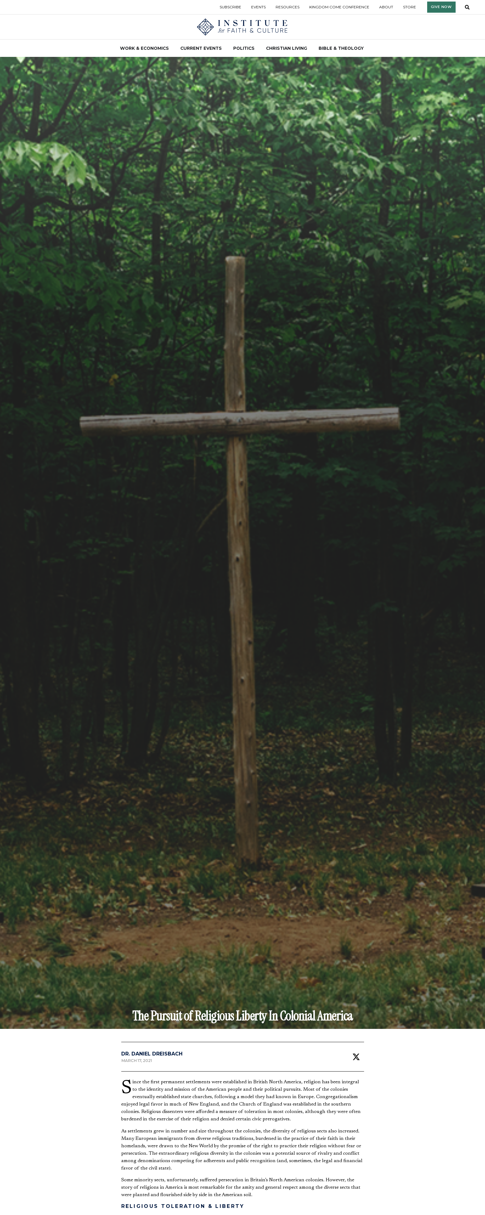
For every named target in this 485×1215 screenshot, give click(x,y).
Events (258, 7)
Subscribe (230, 7)
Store (409, 7)
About (386, 7)
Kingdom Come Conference (339, 7)
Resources (287, 7)
